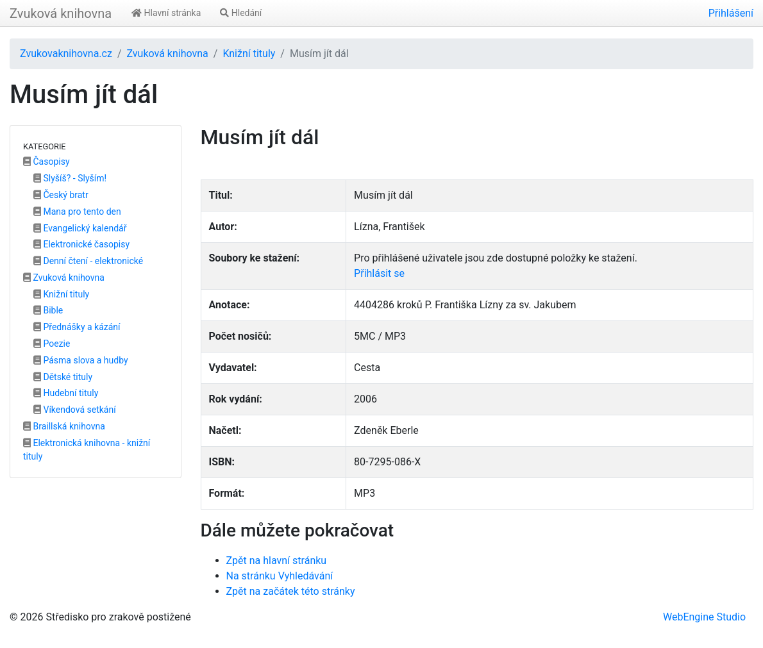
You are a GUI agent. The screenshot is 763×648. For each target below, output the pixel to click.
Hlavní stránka (166, 13)
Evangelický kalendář (79, 228)
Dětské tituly (62, 377)
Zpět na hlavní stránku (276, 560)
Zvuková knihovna (61, 13)
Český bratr (60, 195)
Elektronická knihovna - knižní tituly (86, 449)
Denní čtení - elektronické (88, 261)
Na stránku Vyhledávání (279, 576)
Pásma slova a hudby (80, 360)
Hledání (241, 13)
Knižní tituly (248, 53)
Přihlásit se (379, 273)
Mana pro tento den (77, 211)
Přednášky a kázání (77, 327)
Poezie (51, 343)
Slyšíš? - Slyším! (69, 178)
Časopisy (46, 161)
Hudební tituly (65, 393)
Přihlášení (731, 13)
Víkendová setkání (74, 409)
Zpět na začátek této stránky (290, 591)
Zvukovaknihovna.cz (66, 53)
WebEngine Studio (704, 617)
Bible (48, 310)
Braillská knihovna (64, 426)
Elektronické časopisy (81, 244)
